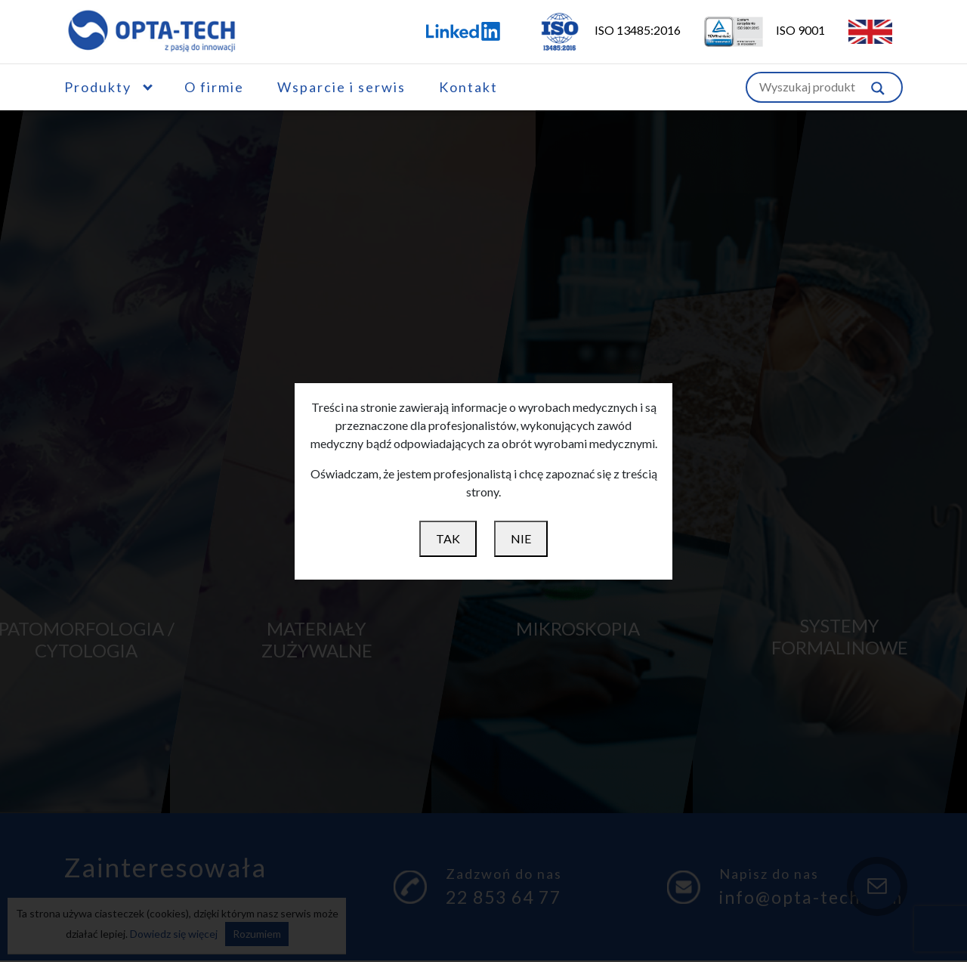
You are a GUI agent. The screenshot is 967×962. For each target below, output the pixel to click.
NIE (521, 538)
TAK (448, 538)
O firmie (214, 87)
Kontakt (468, 87)
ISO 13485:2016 (600, 30)
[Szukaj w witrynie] (878, 87)
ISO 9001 (755, 30)
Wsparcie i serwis (341, 87)
